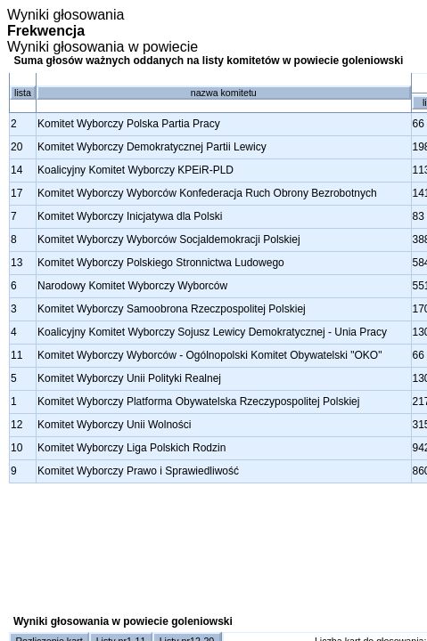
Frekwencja (46, 30)
